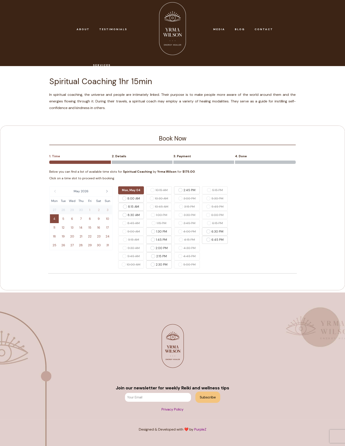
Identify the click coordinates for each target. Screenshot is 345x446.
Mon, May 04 (131, 190)
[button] (81, 191)
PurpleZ (200, 429)
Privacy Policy (172, 409)
